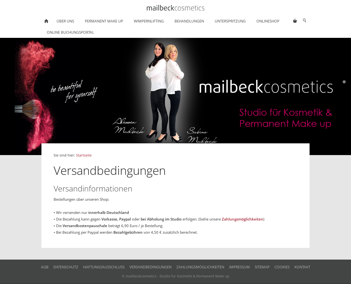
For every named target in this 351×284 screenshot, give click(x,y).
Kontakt (302, 266)
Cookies (282, 266)
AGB (45, 266)
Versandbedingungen (150, 266)
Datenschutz (65, 266)
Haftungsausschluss (104, 266)
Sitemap (262, 266)
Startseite (84, 155)
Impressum (239, 266)
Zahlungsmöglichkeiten (242, 219)
